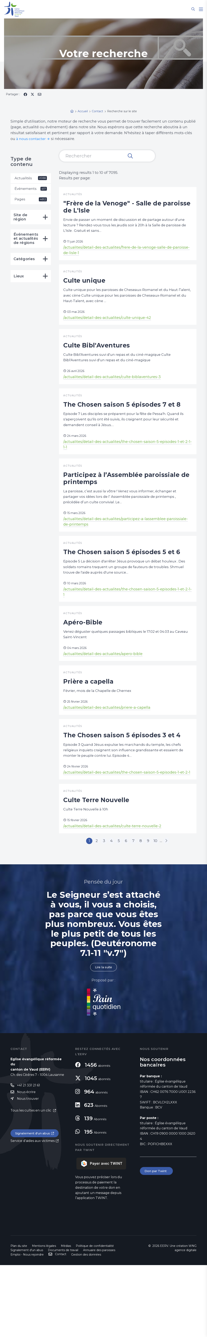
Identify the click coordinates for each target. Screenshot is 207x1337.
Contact (60, 1326)
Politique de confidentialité (95, 1318)
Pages (31, 200)
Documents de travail (63, 1322)
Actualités (31, 178)
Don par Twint (157, 1243)
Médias (66, 1318)
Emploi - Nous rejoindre (27, 1326)
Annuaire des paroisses (99, 1322)
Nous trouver (28, 1171)
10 (162, 911)
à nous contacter (31, 139)
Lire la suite (103, 1039)
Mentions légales (44, 1318)
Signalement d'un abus (34, 1206)
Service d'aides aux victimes (33, 1214)
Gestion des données (86, 1326)
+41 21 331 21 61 (28, 1157)
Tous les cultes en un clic (31, 1183)
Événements (31, 189)
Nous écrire (26, 1164)
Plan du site (19, 1318)
